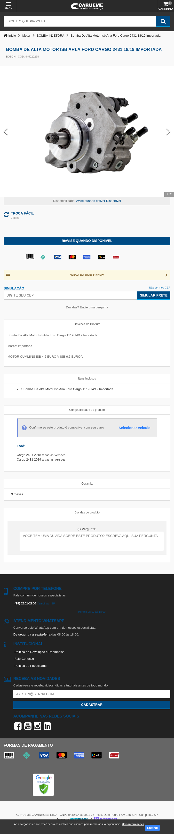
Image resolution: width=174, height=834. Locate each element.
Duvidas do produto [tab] (87, 512)
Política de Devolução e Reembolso (39, 652)
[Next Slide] (168, 131)
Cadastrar (92, 705)
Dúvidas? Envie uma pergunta (87, 307)
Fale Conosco (24, 659)
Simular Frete (153, 295)
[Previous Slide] (5, 131)
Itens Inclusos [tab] (87, 378)
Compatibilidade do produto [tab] (87, 410)
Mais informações (133, 824)
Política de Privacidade (31, 666)
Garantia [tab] (87, 483)
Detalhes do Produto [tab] (87, 324)
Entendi (152, 828)
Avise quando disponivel (87, 241)
